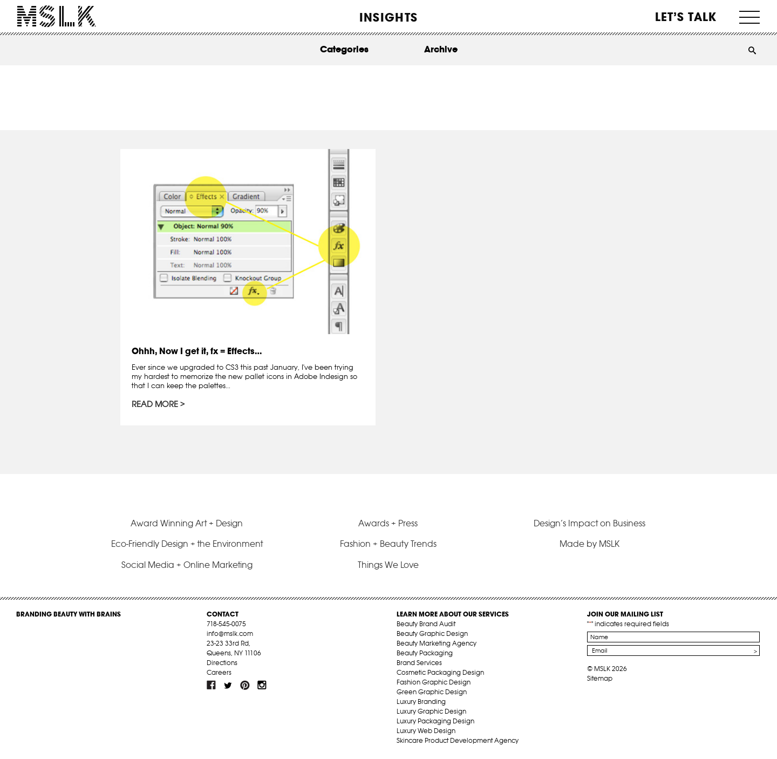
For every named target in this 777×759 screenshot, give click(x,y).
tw (228, 685)
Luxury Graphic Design (431, 711)
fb (211, 685)
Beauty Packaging (425, 653)
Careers (219, 672)
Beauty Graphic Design (432, 633)
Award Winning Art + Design (187, 523)
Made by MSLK (589, 543)
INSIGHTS (388, 17)
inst (262, 685)
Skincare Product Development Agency (458, 740)
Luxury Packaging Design (435, 721)
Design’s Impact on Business (589, 523)
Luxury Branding (421, 701)
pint (245, 685)
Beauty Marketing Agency (436, 643)
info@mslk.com (230, 633)
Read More (155, 404)
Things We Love (388, 564)
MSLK (56, 16)
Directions (222, 663)
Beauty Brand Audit (426, 624)
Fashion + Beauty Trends (388, 543)
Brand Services (419, 663)
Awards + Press (388, 523)
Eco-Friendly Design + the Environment (187, 543)
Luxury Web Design (426, 731)
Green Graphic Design (432, 692)
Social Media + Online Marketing (187, 564)
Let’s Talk (686, 16)
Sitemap (599, 678)
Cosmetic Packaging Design (440, 672)
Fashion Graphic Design (434, 682)
